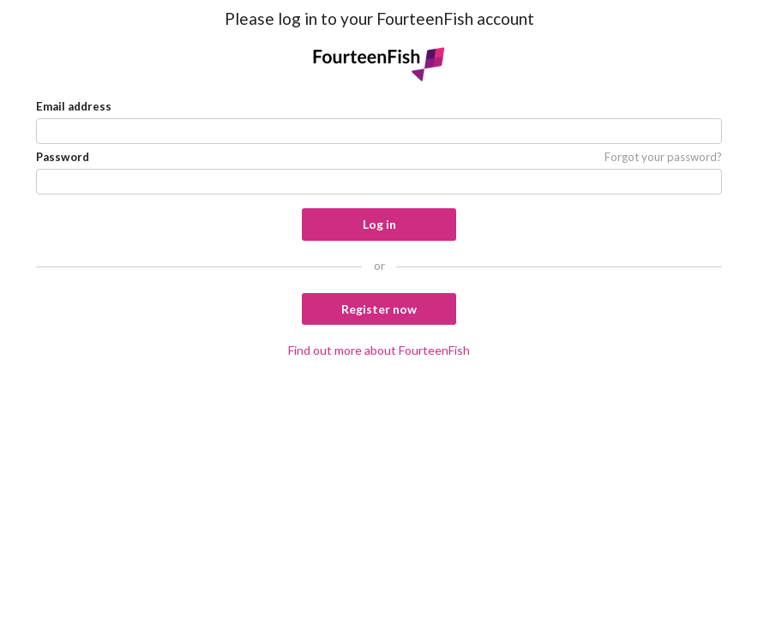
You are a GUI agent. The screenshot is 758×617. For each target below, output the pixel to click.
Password (62, 157)
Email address (73, 106)
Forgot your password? (663, 157)
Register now (379, 309)
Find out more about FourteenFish (379, 350)
